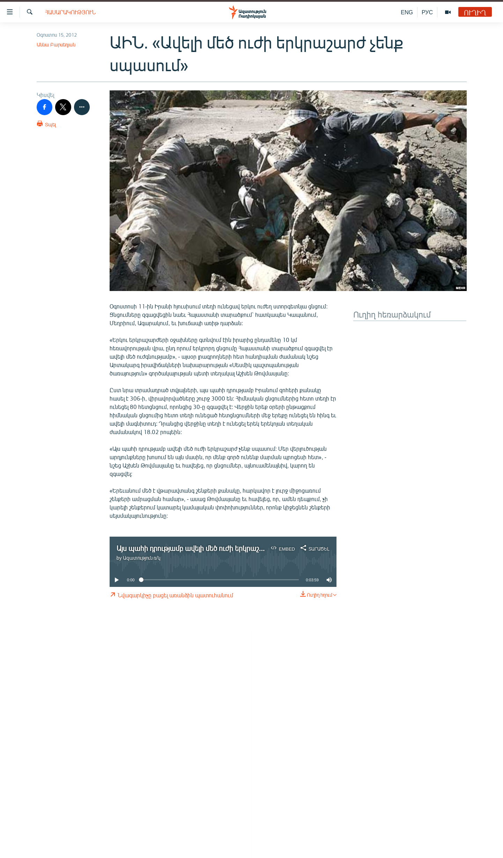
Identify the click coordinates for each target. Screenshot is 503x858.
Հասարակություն (70, 12)
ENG (407, 12)
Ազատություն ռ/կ (141, 558)
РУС (427, 12)
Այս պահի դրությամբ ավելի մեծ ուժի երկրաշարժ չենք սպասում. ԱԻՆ (227, 548)
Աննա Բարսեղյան (56, 44)
